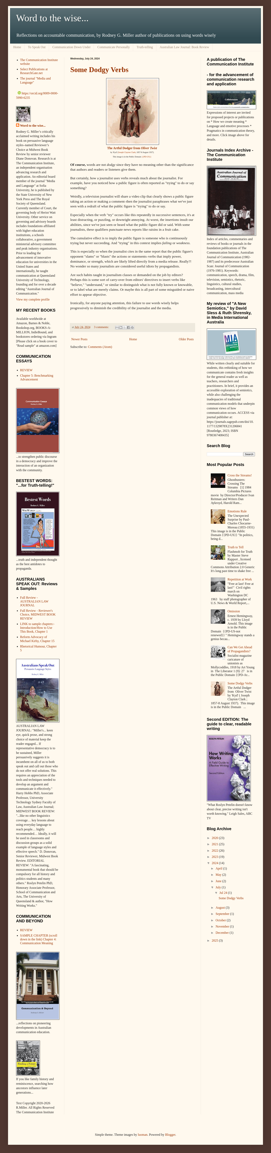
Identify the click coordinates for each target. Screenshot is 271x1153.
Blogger (170, 1134)
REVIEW (26, 370)
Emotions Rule (237, 511)
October (221, 920)
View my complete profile (33, 299)
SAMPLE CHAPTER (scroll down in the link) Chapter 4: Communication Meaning (38, 939)
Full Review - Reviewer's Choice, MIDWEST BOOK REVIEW (38, 614)
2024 (215, 863)
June (219, 881)
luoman (143, 1134)
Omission (233, 611)
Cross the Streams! (239, 475)
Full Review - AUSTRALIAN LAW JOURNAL (34, 601)
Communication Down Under (71, 47)
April (219, 868)
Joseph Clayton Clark (127, 152)
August (221, 907)
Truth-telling (145, 47)
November (223, 926)
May (219, 874)
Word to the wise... (52, 18)
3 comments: (102, 327)
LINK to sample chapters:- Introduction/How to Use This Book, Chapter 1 (37, 627)
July (219, 887)
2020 (215, 838)
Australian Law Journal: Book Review (184, 47)
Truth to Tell (235, 547)
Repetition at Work (239, 579)
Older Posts (186, 339)
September (223, 913)
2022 (215, 850)
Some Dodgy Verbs (99, 70)
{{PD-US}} (146, 157)
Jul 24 (223, 892)
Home (17, 47)
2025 (215, 940)
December (223, 932)
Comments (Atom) (100, 347)
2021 (215, 844)
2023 (215, 856)
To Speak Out (37, 47)
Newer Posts (79, 339)
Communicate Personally (113, 47)
